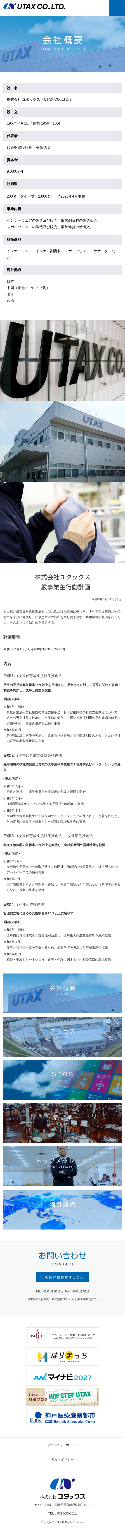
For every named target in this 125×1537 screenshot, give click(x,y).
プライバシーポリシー (62, 1446)
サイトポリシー (63, 1461)
